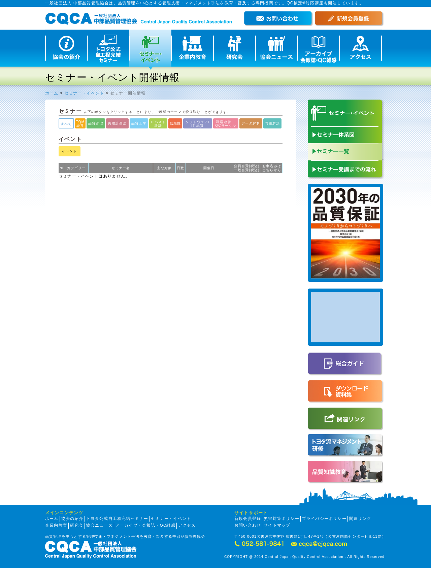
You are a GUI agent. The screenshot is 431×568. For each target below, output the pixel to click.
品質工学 (138, 123)
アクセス (187, 525)
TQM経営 (80, 123)
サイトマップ (277, 525)
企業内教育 (56, 525)
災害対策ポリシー (281, 519)
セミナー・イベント (84, 93)
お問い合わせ (247, 525)
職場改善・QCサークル (225, 123)
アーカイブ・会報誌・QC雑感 (145, 525)
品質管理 (95, 123)
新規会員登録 (247, 519)
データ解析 (250, 123)
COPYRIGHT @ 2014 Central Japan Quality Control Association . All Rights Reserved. (305, 557)
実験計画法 (117, 123)
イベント (69, 151)
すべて (66, 124)
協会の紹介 (72, 519)
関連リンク (360, 519)
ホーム (52, 93)
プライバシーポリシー (324, 519)
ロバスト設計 (158, 123)
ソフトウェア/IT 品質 (197, 123)
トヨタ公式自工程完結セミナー (117, 519)
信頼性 (175, 123)
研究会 (77, 525)
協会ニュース (99, 525)
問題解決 (272, 123)
